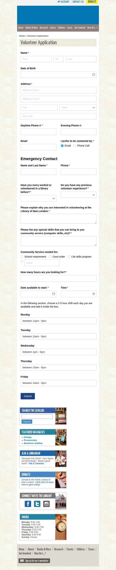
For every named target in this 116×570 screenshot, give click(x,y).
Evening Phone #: (71, 125)
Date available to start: (38, 288)
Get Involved (80, 27)
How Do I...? (92, 27)
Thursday (26, 361)
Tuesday (26, 330)
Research (44, 27)
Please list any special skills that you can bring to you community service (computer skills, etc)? (52, 231)
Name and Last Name (38, 165)
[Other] (42, 263)
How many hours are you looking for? (49, 272)
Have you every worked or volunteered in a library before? (36, 189)
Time (69, 288)
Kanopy (28, 437)
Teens (69, 27)
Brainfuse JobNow (33, 443)
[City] (39, 107)
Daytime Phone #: (37, 125)
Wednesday (28, 345)
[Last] (81, 59)
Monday (25, 314)
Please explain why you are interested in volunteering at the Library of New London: (56, 209)
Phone (70, 165)
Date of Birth (28, 68)
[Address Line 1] (58, 90)
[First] (36, 59)
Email (24, 141)
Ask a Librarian (36, 463)
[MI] (58, 59)
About (20, 27)
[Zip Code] (58, 116)
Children (61, 27)
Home (22, 36)
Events (53, 27)
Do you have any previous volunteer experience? (79, 187)
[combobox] (78, 107)
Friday (24, 376)
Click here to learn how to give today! (38, 483)
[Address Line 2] (58, 99)
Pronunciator (30, 440)
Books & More (32, 27)
